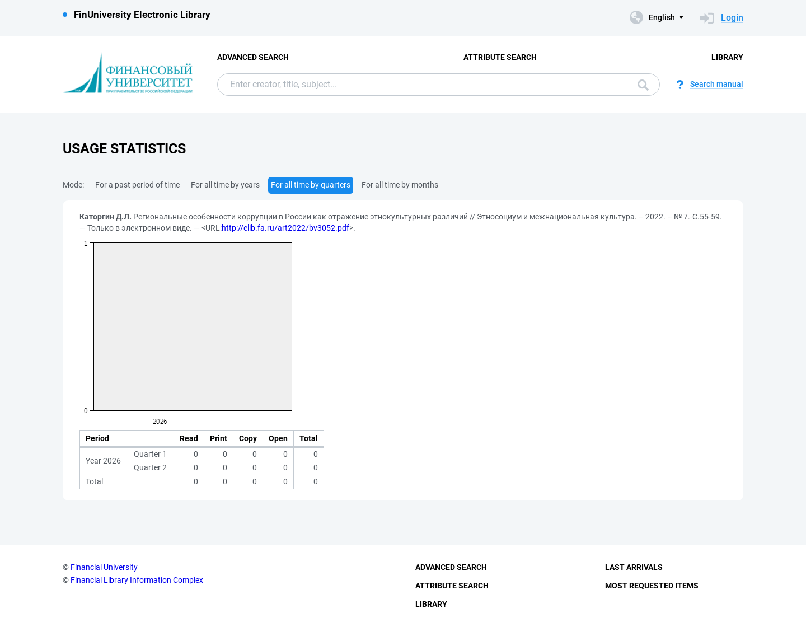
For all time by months (400, 184)
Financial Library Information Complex (137, 579)
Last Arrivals (634, 567)
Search (643, 85)
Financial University (104, 567)
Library (727, 57)
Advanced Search (253, 57)
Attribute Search (500, 57)
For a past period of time (137, 184)
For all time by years (225, 184)
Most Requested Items (652, 585)
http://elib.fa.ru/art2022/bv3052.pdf (285, 227)
